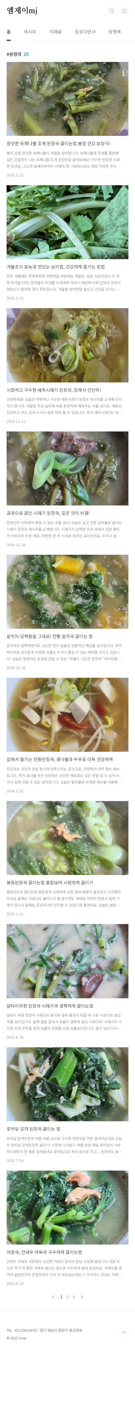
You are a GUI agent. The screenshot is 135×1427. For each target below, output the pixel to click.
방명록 (115, 31)
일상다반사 (85, 31)
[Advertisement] (67, 79)
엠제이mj (22, 11)
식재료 (55, 31)
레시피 (30, 31)
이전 (53, 1373)
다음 (81, 1373)
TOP (124, 1409)
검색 (112, 11)
